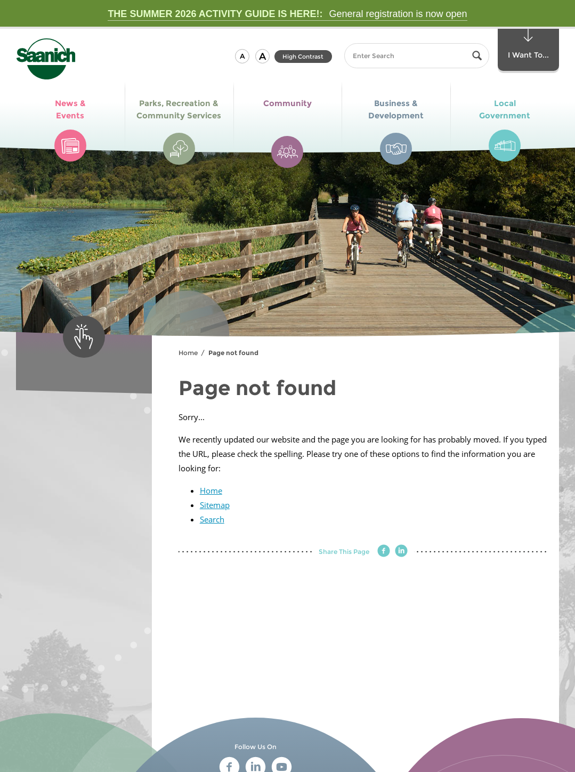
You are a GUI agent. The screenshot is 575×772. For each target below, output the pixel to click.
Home (188, 353)
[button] (242, 56)
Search (212, 519)
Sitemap (215, 505)
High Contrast (302, 56)
